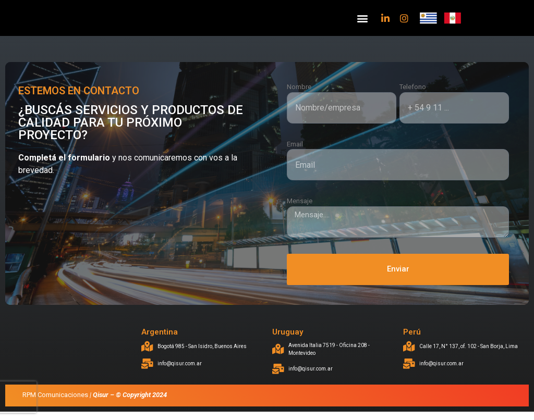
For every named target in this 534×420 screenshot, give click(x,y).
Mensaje (299, 209)
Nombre (299, 95)
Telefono (412, 95)
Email (295, 152)
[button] (362, 22)
